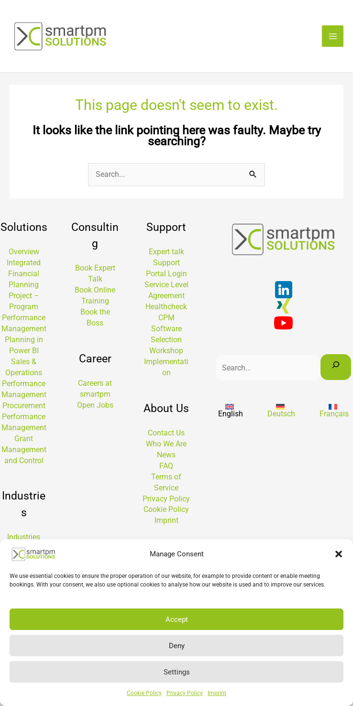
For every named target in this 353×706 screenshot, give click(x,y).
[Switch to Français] (334, 411)
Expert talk (166, 253)
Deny (177, 645)
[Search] (335, 369)
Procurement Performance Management (23, 418)
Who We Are (166, 445)
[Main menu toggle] (332, 37)
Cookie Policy (144, 693)
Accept (176, 619)
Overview (24, 253)
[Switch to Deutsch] (281, 411)
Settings (177, 672)
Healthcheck (166, 308)
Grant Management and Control (23, 451)
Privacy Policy (184, 693)
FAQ (166, 467)
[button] (338, 554)
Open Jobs (95, 407)
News (166, 456)
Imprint (217, 693)
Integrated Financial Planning (24, 275)
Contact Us (166, 434)
